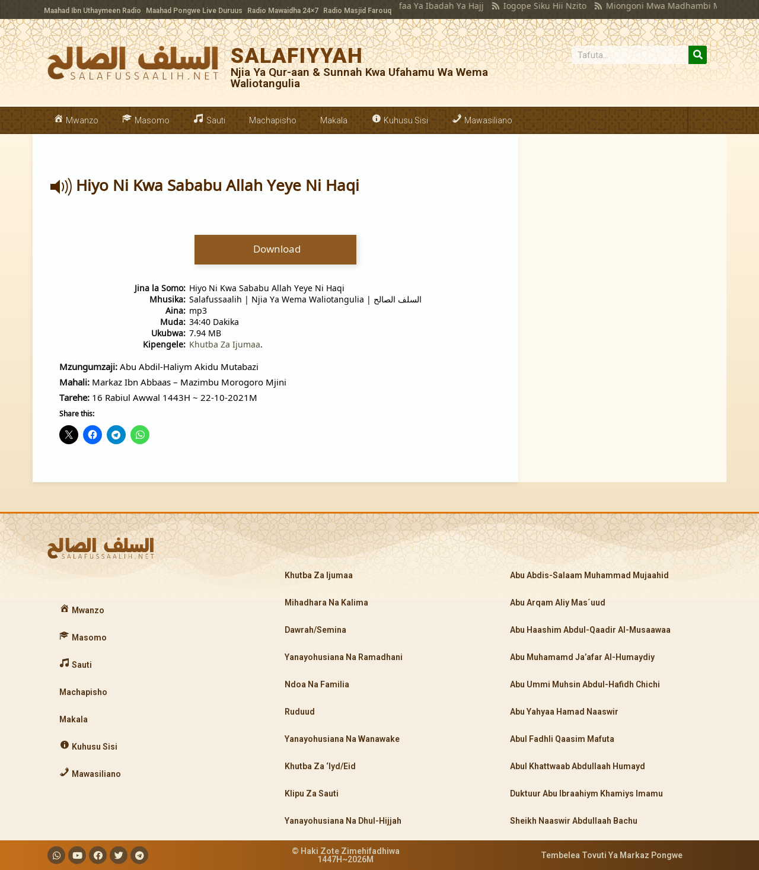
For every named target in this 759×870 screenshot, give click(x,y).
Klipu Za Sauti (312, 793)
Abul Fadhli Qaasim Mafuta (562, 739)
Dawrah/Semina (315, 630)
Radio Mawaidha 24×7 (282, 11)
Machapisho (272, 120)
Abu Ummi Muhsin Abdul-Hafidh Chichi (585, 684)
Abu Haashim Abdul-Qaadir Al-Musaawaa (590, 630)
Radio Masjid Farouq (357, 11)
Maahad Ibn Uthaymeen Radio (92, 11)
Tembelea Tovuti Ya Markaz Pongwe (612, 855)
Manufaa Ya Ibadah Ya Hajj (411, 5)
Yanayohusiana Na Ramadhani (344, 657)
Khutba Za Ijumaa (224, 344)
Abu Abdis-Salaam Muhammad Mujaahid (589, 575)
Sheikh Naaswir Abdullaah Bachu (573, 821)
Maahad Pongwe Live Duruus (194, 11)
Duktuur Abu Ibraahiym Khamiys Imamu (586, 793)
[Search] (697, 55)
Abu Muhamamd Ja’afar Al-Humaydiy (582, 657)
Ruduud (300, 711)
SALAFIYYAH (297, 56)
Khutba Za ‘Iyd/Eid (320, 766)
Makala (333, 120)
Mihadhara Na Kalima (326, 602)
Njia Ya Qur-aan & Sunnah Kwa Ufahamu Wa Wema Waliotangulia (359, 77)
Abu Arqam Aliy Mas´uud (557, 602)
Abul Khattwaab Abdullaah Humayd (577, 766)
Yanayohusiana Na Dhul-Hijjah (343, 821)
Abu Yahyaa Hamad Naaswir (564, 711)
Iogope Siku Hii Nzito (526, 5)
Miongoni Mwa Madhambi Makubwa (660, 5)
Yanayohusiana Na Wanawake (342, 739)
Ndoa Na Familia (317, 684)
